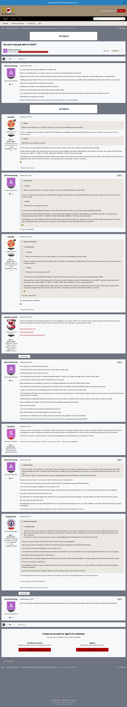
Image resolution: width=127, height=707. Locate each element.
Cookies (72, 700)
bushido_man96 (10, 317)
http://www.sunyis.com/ (27, 332)
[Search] (102, 18)
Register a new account (34, 649)
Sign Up (121, 10)
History (20, 18)
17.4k (11, 139)
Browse (5, 19)
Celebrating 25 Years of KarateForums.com (62, 2)
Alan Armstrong (15, 50)
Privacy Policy (56, 700)
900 (11, 445)
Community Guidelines (17, 23)
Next (10, 59)
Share (106, 51)
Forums (5, 23)
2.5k (11, 84)
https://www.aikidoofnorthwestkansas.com (32, 335)
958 (11, 535)
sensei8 (10, 117)
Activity (13, 18)
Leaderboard (31, 23)
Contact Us (65, 700)
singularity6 (11, 517)
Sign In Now (92, 649)
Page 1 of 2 (21, 59)
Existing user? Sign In (108, 11)
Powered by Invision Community (63, 704)
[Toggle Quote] (23, 123)
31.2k (11, 339)
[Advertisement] (63, 685)
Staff (39, 23)
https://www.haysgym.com (27, 329)
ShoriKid (10, 427)
